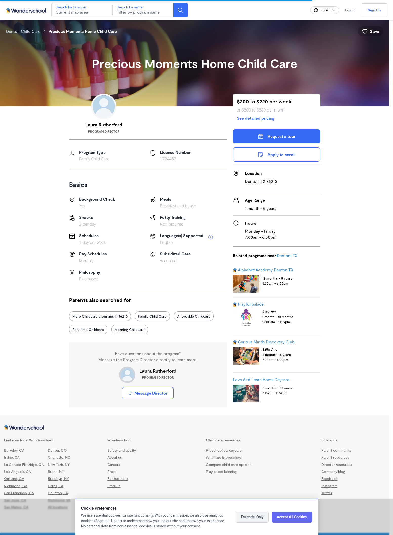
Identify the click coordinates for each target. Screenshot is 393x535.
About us (114, 457)
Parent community (336, 450)
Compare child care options (228, 464)
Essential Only (252, 517)
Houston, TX (58, 493)
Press (111, 471)
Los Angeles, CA (17, 471)
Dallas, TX (55, 486)
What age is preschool (224, 457)
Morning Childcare (129, 329)
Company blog (333, 471)
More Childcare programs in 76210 (100, 316)
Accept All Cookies (292, 517)
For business (117, 478)
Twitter (326, 493)
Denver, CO (57, 450)
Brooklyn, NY (58, 478)
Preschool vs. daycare (224, 450)
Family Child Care (152, 316)
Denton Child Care (23, 31)
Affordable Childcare (193, 316)
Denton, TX (287, 255)
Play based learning (221, 471)
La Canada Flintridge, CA (24, 464)
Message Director (148, 393)
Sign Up (374, 10)
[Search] (180, 10)
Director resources (336, 464)
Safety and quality (121, 450)
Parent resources (335, 457)
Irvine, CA (12, 457)
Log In (350, 10)
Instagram (329, 486)
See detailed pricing (255, 118)
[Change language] (324, 10)
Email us (113, 486)
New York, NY (59, 464)
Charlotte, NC (59, 457)
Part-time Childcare (88, 329)
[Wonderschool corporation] (194, 428)
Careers (113, 464)
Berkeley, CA (14, 450)
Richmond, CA (15, 486)
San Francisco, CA (19, 493)
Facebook (329, 478)
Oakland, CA (14, 478)
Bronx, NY (56, 471)
